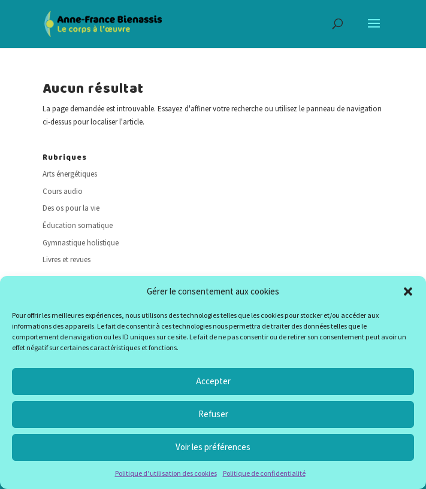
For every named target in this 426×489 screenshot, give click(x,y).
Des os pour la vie (71, 208)
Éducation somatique (78, 225)
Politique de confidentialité (264, 473)
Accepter (213, 381)
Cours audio (63, 191)
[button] (408, 291)
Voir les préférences (213, 446)
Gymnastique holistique (81, 243)
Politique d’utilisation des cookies (166, 473)
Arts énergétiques (70, 174)
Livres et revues (66, 259)
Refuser (213, 414)
